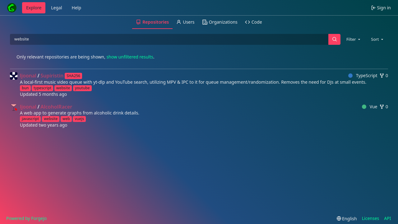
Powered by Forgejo (26, 218)
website (63, 88)
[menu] (347, 219)
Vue (369, 107)
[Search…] (334, 39)
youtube (82, 88)
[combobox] (354, 39)
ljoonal (28, 75)
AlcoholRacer (56, 107)
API (387, 218)
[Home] (12, 7)
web (66, 118)
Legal (56, 8)
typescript (42, 88)
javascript (30, 118)
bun (25, 88)
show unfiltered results (129, 57)
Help (76, 8)
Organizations (220, 22)
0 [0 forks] (383, 75)
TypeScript (362, 75)
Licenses (370, 218)
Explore (33, 8)
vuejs (79, 118)
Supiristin (51, 75)
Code (253, 22)
